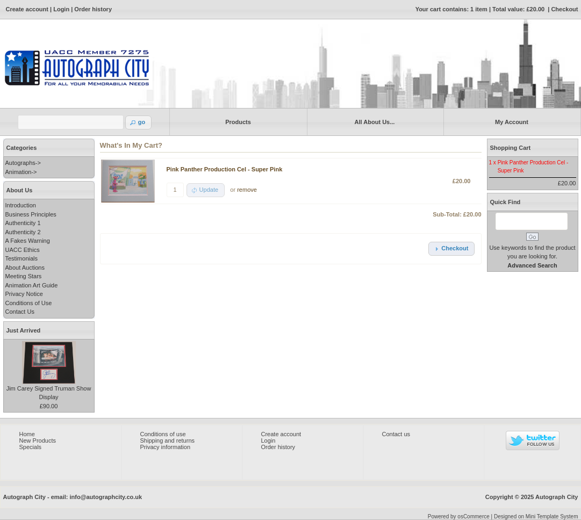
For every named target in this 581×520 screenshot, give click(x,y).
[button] (138, 122)
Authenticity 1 (23, 223)
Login (61, 9)
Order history (93, 9)
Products (236, 121)
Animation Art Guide (31, 285)
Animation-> (21, 172)
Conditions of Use (28, 303)
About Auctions (25, 267)
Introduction (20, 205)
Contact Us (19, 311)
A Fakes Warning (27, 240)
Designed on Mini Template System (536, 516)
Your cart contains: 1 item (451, 9)
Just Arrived (23, 330)
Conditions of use (163, 434)
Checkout (564, 9)
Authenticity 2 (23, 232)
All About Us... (372, 121)
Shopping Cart (510, 148)
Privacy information (165, 447)
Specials (30, 447)
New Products (37, 440)
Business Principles (30, 214)
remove (247, 189)
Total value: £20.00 (518, 9)
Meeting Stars (23, 276)
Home (27, 434)
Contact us (396, 434)
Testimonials (21, 258)
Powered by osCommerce (459, 516)
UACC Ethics (22, 250)
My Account (509, 121)
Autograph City (556, 497)
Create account (27, 9)
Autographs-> (23, 163)
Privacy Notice (24, 294)
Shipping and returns (167, 440)
